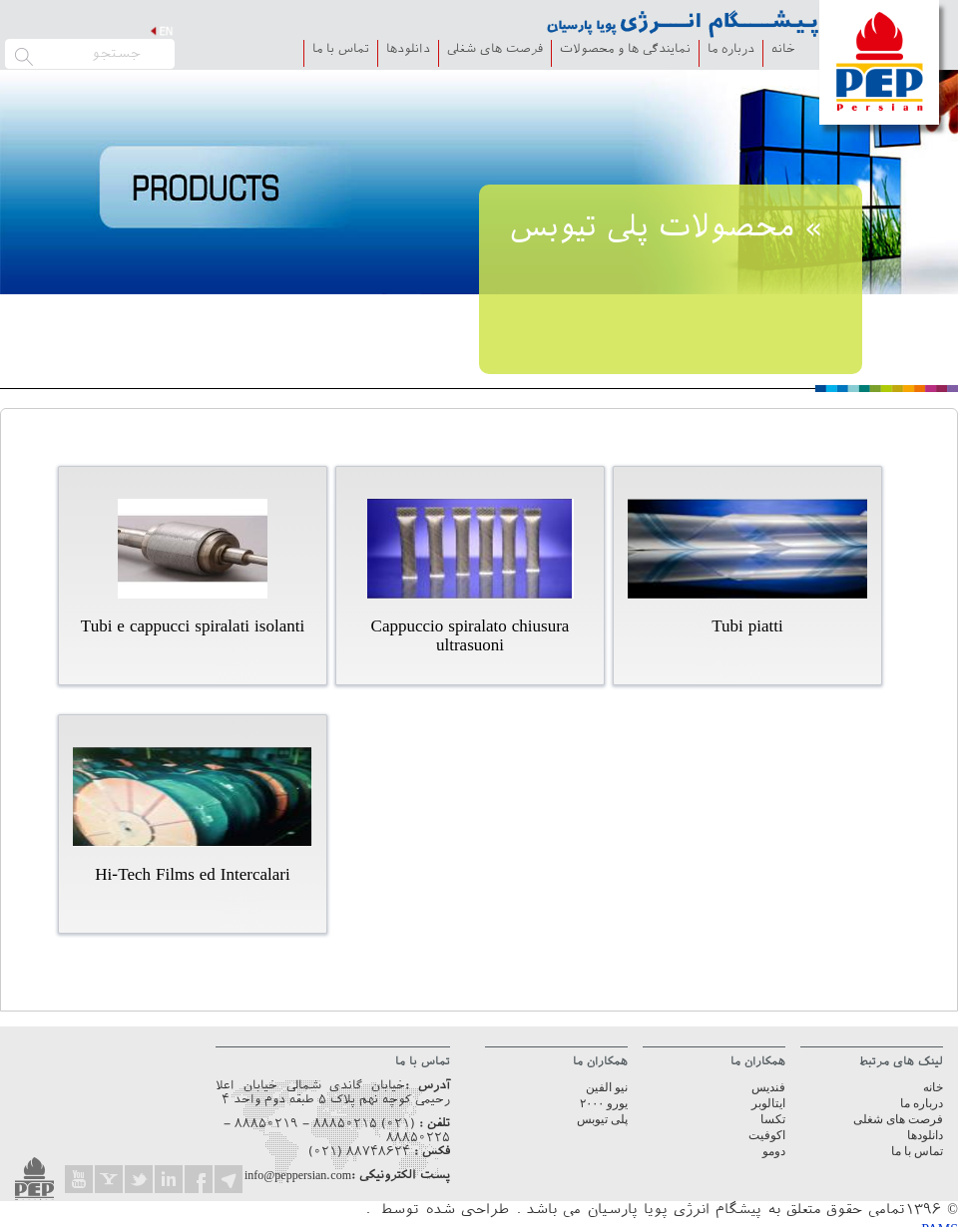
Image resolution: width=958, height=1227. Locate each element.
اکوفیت (766, 1135)
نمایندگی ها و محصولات (625, 50)
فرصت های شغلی (495, 50)
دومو (773, 1151)
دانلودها (408, 50)
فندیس (768, 1087)
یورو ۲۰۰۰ (604, 1103)
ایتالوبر (768, 1103)
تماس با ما (340, 50)
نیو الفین (607, 1087)
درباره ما (731, 50)
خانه (783, 50)
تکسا (772, 1119)
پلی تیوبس (602, 1119)
